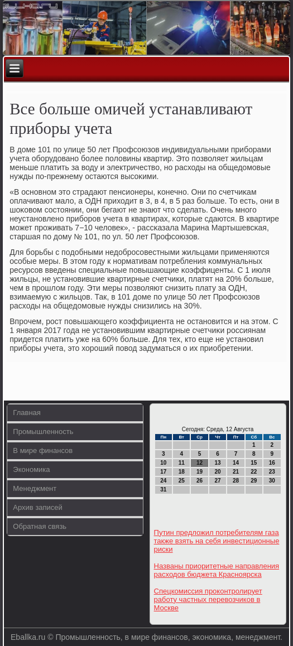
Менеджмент (34, 488)
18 (182, 472)
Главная (26, 412)
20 (217, 472)
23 (272, 472)
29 (254, 481)
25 (182, 481)
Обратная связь (39, 526)
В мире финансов (43, 450)
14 (236, 463)
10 (163, 463)
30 (272, 481)
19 (199, 472)
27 (217, 481)
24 (163, 481)
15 (254, 463)
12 (199, 463)
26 (199, 481)
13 (217, 463)
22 (254, 472)
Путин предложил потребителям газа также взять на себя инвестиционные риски (217, 540)
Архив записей (38, 507)
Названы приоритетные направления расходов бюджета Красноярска (217, 570)
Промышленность (43, 431)
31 (163, 489)
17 (163, 472)
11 (182, 463)
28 (236, 481)
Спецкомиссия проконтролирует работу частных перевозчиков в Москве (208, 599)
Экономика (31, 469)
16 (272, 463)
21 (236, 472)
